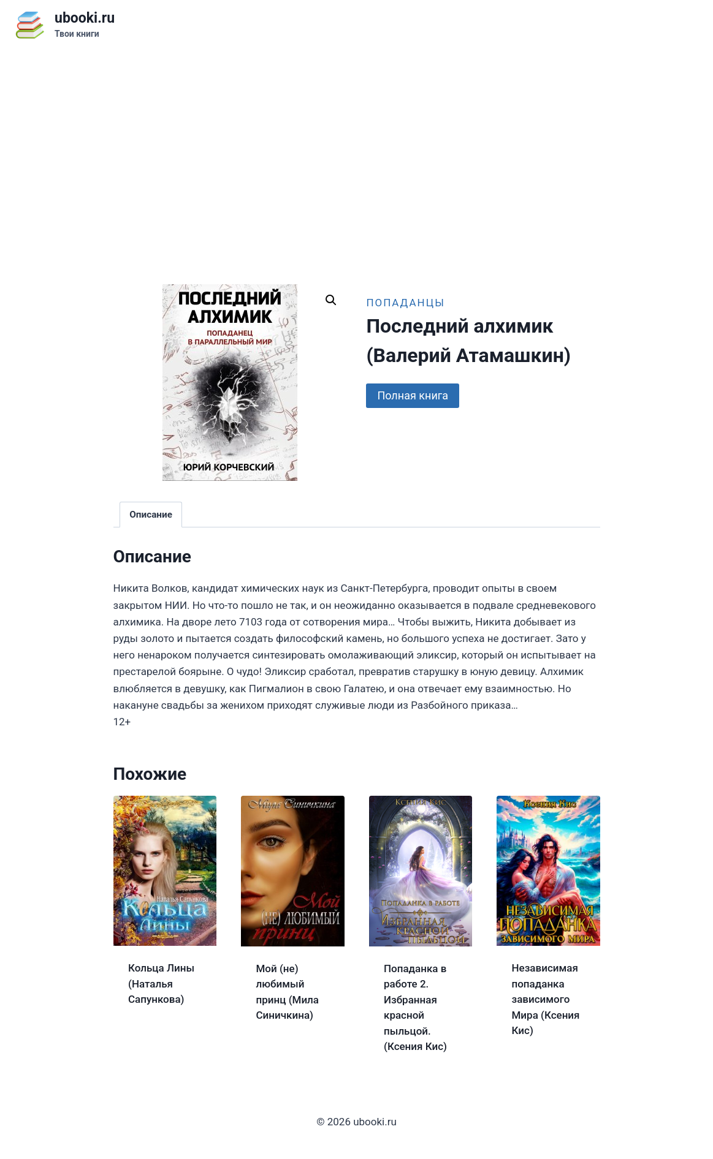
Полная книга (412, 395)
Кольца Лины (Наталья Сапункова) (161, 983)
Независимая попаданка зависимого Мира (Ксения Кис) (546, 999)
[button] (331, 300)
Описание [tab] (150, 514)
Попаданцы (405, 302)
